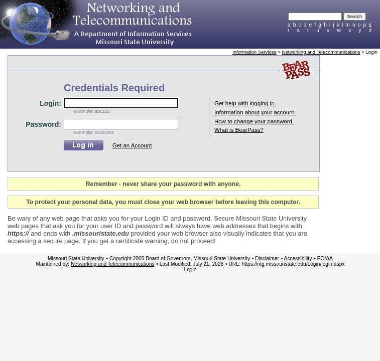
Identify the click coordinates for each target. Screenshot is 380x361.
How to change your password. (254, 121)
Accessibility (298, 258)
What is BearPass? (239, 130)
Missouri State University (76, 258)
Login (190, 269)
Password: (43, 124)
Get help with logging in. (245, 103)
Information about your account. (255, 112)
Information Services (254, 52)
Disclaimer (267, 258)
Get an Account (132, 145)
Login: (50, 103)
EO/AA (325, 258)
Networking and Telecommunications (321, 52)
